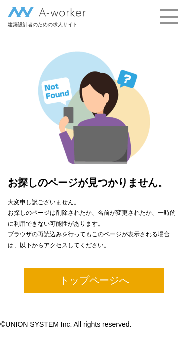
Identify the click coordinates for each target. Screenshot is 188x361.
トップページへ (94, 280)
